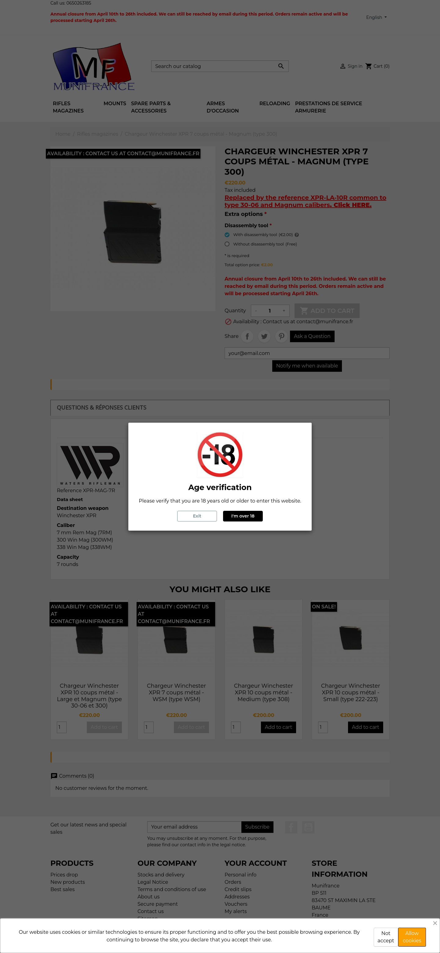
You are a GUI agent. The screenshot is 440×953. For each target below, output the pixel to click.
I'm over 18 (243, 516)
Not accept (386, 937)
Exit (197, 516)
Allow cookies (412, 937)
